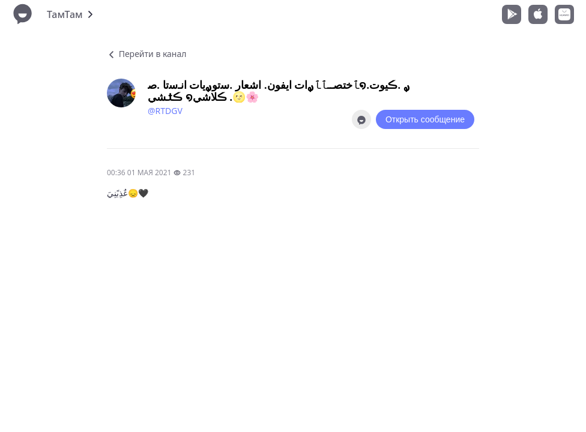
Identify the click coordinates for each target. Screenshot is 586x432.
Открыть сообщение (425, 119)
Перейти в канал (146, 53)
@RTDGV (165, 110)
